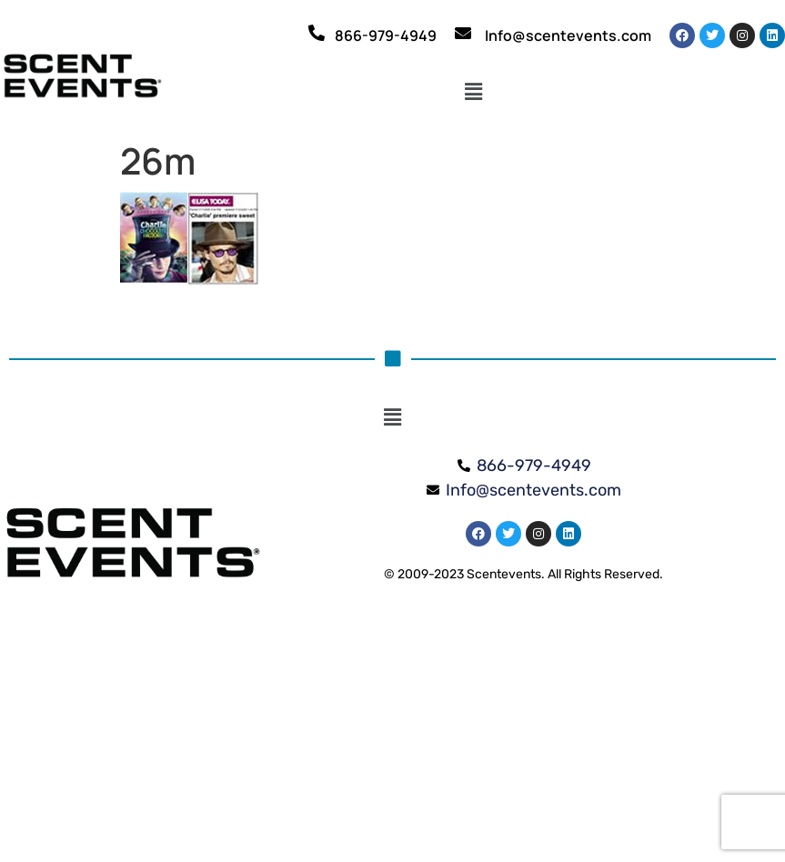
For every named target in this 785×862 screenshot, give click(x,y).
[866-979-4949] (316, 33)
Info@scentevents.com (568, 35)
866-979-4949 (386, 35)
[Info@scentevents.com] (463, 33)
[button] (473, 92)
